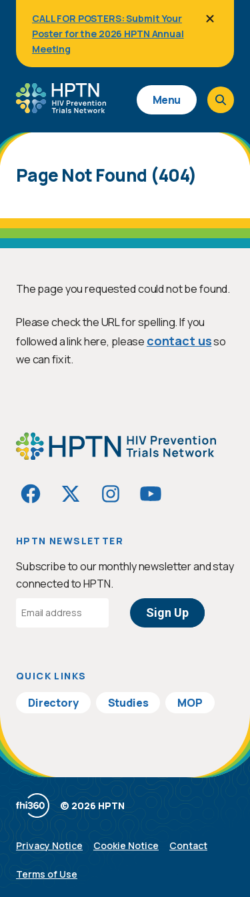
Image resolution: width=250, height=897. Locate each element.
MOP (190, 702)
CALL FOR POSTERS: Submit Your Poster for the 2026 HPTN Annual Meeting (108, 33)
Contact (188, 845)
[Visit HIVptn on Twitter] (70, 493)
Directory (53, 702)
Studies (128, 702)
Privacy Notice (49, 845)
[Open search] (220, 100)
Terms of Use (46, 874)
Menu (167, 99)
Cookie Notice (126, 845)
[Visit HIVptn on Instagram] (110, 493)
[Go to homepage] (61, 108)
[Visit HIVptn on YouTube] (150, 493)
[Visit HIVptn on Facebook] (30, 493)
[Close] (210, 19)
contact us (179, 341)
